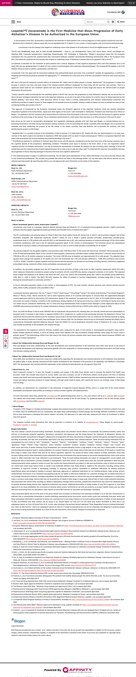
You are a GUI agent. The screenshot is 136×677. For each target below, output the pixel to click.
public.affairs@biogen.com (78, 176)
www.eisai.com (52, 396)
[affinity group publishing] (5, 340)
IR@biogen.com (74, 216)
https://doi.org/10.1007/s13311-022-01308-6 (99, 544)
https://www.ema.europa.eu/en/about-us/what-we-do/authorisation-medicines (93, 526)
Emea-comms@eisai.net (20, 187)
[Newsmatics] (5, 345)
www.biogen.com (92, 422)
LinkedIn (110, 396)
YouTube (34, 425)
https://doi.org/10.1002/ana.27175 (83, 565)
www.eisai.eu (21, 401)
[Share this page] (121, 22)
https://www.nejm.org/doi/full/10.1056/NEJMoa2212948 (34, 523)
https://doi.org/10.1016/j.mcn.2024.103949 (57, 534)
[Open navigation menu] (16, 22)
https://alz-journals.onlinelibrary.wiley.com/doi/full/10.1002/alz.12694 (38, 570)
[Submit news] (5, 331)
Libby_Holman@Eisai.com (21, 200)
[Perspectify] (5, 336)
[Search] (95, 22)
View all (131, 3)
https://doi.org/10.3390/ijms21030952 (52, 560)
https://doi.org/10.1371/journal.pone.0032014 (42, 539)
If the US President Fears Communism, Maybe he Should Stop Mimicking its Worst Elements (43, 3)
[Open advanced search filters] (113, 22)
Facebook (120, 396)
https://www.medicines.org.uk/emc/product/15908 (90, 599)
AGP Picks (6, 3)
